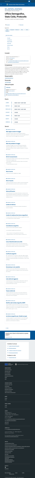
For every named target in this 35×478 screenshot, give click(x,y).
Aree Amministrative (18, 8)
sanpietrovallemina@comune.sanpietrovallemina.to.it (19, 60)
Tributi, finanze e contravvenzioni (10, 392)
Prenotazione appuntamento (9, 460)
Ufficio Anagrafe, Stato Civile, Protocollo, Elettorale (13, 9)
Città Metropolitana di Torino (9, 443)
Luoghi (6, 405)
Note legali (6, 454)
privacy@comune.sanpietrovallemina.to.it (11, 436)
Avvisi (6, 399)
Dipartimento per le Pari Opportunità (11, 444)
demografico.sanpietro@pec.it (13, 62)
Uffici (5, 379)
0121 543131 (12, 58)
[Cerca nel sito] (28, 4)
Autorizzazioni (7, 386)
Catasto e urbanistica (8, 387)
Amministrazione (11, 8)
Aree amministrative (8, 369)
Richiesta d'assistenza (8, 462)
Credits (23, 472)
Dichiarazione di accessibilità (9, 449)
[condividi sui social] (7, 25)
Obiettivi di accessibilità (8, 451)
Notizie (6, 398)
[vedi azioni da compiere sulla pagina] (21, 25)
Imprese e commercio (8, 391)
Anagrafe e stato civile (10, 129)
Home (6, 8)
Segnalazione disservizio (9, 459)
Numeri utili (7, 423)
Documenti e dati (7, 371)
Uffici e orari (7, 422)
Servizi (16, 472)
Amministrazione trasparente (9, 457)
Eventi (6, 406)
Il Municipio (8, 87)
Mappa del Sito (11, 474)
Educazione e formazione (9, 389)
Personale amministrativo (9, 375)
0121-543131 (12, 91)
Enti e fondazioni (7, 372)
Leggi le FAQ (7, 458)
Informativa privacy (8, 452)
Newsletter (7, 468)
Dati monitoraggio (8, 472)
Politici (6, 377)
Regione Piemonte (7, 1)
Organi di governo (8, 374)
